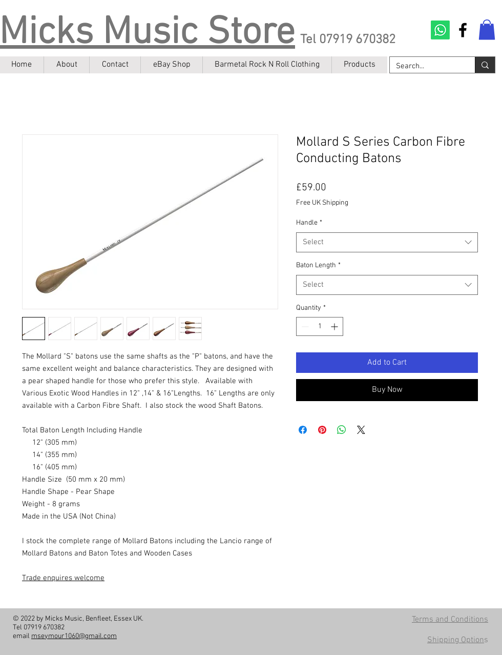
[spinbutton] (319, 326)
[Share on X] (361, 430)
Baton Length (318, 265)
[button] (486, 29)
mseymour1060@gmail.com (74, 636)
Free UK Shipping (322, 203)
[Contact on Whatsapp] (440, 30)
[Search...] (424, 66)
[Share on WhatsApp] (342, 430)
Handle (309, 223)
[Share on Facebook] (303, 430)
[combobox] (387, 242)
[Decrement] (304, 326)
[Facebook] (462, 30)
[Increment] (335, 326)
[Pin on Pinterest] (322, 430)
